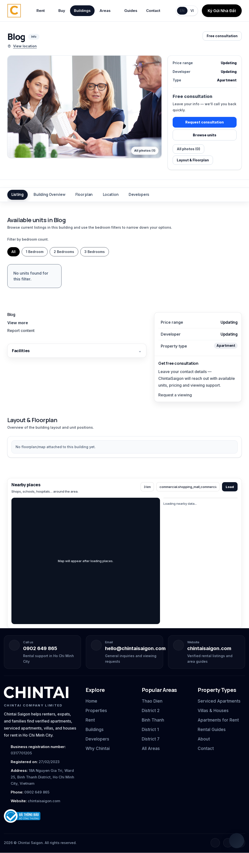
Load (230, 487)
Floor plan (84, 194)
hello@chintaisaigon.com (135, 648)
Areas (107, 11)
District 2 (151, 710)
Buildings (82, 10)
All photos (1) (144, 150)
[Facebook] (215, 843)
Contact (153, 10)
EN (182, 11)
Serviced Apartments (219, 701)
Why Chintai (98, 748)
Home (91, 701)
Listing (17, 194)
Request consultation (204, 122)
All (13, 252)
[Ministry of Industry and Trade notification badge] (40, 816)
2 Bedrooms (64, 252)
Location (111, 194)
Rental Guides (212, 729)
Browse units (204, 135)
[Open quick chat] (236, 840)
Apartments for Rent (218, 720)
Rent (43, 11)
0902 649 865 (40, 648)
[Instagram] (227, 843)
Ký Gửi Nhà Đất (222, 10)
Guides (130, 10)
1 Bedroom (35, 252)
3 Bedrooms (94, 252)
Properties (96, 710)
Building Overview (49, 194)
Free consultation (222, 36)
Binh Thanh (153, 720)
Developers (139, 194)
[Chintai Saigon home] (14, 10)
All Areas (151, 748)
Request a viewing (175, 394)
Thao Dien (152, 701)
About (204, 739)
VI (192, 11)
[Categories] (188, 486)
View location (22, 46)
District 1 (150, 729)
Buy (61, 10)
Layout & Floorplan (193, 160)
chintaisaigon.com (209, 648)
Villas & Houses (213, 710)
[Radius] (147, 486)
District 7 (151, 739)
